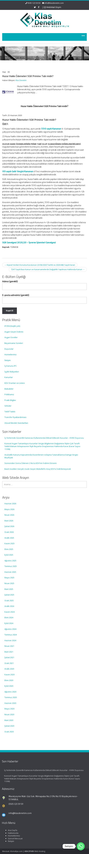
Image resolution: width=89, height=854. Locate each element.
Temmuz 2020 (10, 697)
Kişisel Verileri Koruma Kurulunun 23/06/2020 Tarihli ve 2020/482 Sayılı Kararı (39, 265)
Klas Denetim (21, 80)
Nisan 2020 (9, 714)
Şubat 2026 (9, 526)
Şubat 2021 (9, 657)
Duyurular (8, 349)
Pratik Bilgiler (10, 400)
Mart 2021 (8, 651)
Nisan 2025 (9, 583)
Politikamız (9, 394)
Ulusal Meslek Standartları (16, 423)
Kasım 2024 (9, 612)
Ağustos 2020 (10, 691)
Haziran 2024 (10, 640)
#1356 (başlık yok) (12, 326)
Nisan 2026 (9, 515)
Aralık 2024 (9, 606)
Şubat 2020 (9, 726)
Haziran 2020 (10, 703)
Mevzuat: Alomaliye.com (12, 851)
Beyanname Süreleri (13, 343)
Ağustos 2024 (10, 629)
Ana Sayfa (10, 830)
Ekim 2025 (8, 549)
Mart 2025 (8, 589)
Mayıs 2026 (9, 509)
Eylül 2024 (8, 623)
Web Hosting (39, 851)
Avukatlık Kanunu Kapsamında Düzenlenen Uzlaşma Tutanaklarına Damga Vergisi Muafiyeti (41, 456)
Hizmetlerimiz (10, 354)
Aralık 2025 (9, 537)
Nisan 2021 (9, 646)
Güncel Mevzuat (12, 838)
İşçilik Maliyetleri (11, 371)
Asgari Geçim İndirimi (13, 331)
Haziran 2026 (10, 503)
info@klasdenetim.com (54, 3)
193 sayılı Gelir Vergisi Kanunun (17, 171)
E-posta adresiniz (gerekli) (44, 298)
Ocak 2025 (9, 600)
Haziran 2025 (10, 572)
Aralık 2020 (9, 668)
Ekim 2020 (8, 680)
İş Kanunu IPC (10, 366)
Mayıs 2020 (9, 708)
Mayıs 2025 (9, 577)
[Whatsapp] (81, 846)
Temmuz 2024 (10, 634)
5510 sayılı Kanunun (51, 128)
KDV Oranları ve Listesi (14, 383)
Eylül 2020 (8, 686)
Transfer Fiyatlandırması (15, 417)
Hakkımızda (10, 833)
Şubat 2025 (9, 594)
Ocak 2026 (9, 532)
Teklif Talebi (9, 411)
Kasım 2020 (9, 674)
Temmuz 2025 (10, 566)
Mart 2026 (8, 520)
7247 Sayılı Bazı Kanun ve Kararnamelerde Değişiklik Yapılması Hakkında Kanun (48, 269)
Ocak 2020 (9, 731)
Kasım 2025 (9, 543)
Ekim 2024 (8, 617)
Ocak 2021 (9, 663)
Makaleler (8, 388)
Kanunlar (8, 377)
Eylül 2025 (8, 554)
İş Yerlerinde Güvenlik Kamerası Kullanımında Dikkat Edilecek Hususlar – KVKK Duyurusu (44, 438)
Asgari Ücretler (11, 337)
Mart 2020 (8, 720)
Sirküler (7, 405)
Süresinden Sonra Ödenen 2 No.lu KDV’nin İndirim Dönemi (30, 463)
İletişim (7, 360)
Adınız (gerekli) (44, 284)
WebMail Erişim (52, 7)
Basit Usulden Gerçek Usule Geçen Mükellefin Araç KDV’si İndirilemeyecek (37, 469)
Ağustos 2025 (10, 560)
